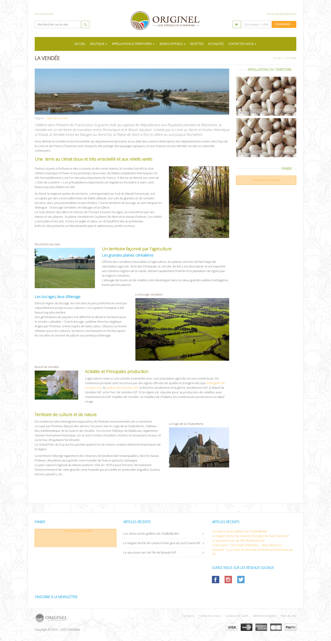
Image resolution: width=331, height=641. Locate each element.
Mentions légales (264, 616)
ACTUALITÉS (216, 44)
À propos (188, 616)
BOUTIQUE (98, 44)
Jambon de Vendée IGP (122, 388)
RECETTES (196, 44)
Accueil (277, 58)
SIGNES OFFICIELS (172, 44)
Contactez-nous (210, 616)
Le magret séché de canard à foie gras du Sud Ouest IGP (161, 543)
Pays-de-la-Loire (57, 118)
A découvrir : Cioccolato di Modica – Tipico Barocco (247, 545)
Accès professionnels (281, 14)
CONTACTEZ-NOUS (242, 44)
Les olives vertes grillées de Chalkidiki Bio (151, 533)
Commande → (284, 24)
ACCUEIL (80, 44)
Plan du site (289, 616)
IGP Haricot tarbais (250, 112)
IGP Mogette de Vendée (253, 154)
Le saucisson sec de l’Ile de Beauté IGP (149, 552)
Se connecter (44, 14)
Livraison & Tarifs (236, 616)
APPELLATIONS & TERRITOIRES (133, 44)
